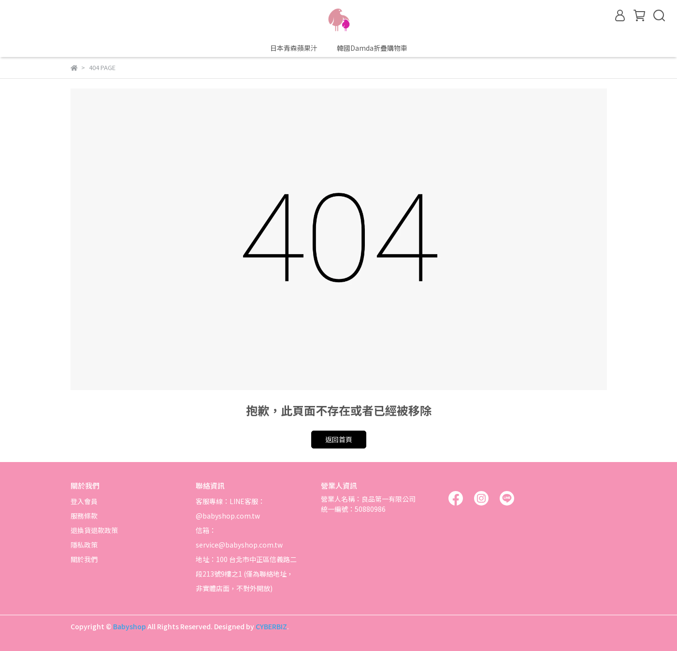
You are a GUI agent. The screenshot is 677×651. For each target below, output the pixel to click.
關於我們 (84, 559)
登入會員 (84, 501)
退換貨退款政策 (94, 530)
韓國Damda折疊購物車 (372, 48)
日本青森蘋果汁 (293, 48)
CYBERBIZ (271, 626)
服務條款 (84, 516)
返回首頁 (338, 439)
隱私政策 (84, 545)
